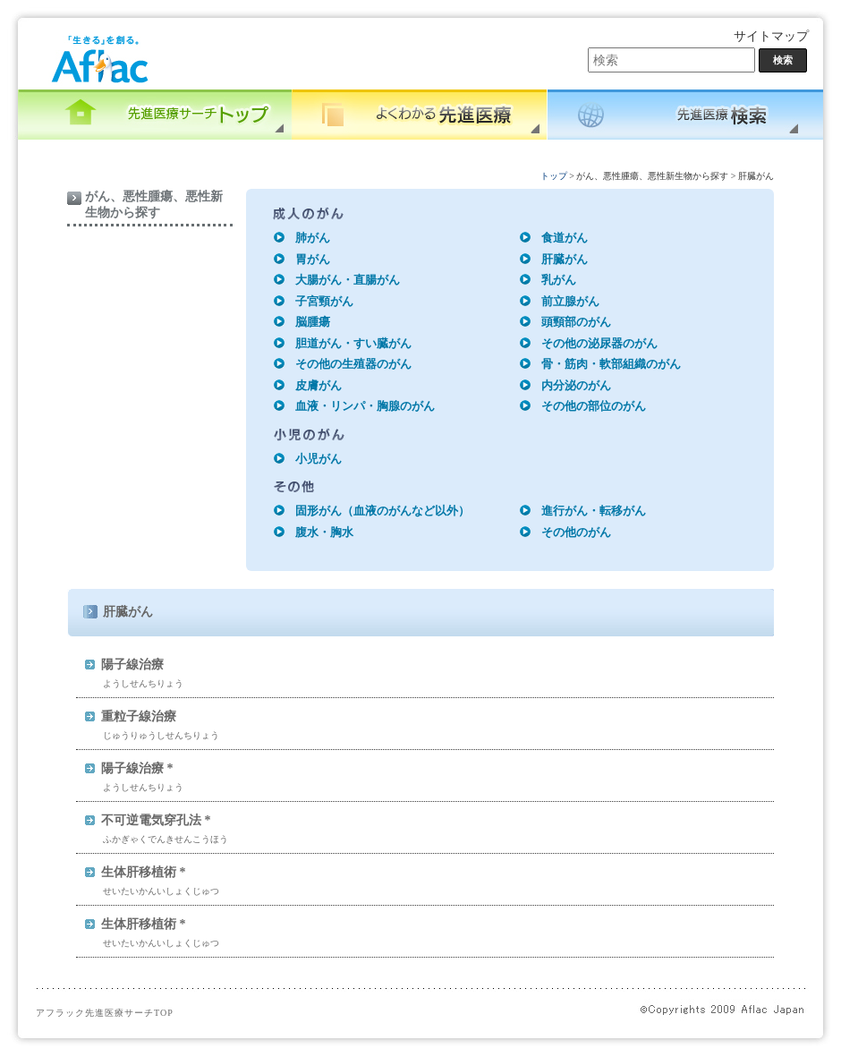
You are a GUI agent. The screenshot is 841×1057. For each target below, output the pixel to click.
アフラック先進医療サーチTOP (105, 1013)
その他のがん (576, 532)
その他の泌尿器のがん (599, 343)
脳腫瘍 (312, 321)
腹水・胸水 (324, 532)
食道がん (564, 237)
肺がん (312, 237)
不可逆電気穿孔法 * (156, 820)
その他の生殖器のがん (353, 364)
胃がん (312, 259)
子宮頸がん (324, 301)
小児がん (318, 458)
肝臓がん (564, 259)
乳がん (558, 279)
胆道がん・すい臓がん (353, 343)
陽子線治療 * (137, 768)
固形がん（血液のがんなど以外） (382, 510)
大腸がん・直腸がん (347, 279)
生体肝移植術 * (143, 872)
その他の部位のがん (593, 406)
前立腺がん (570, 301)
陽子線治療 (132, 664)
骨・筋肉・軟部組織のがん (611, 364)
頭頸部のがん (576, 321)
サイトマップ (771, 36)
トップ (553, 176)
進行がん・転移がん (593, 510)
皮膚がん (318, 385)
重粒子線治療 (138, 716)
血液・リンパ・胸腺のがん (365, 406)
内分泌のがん (576, 385)
